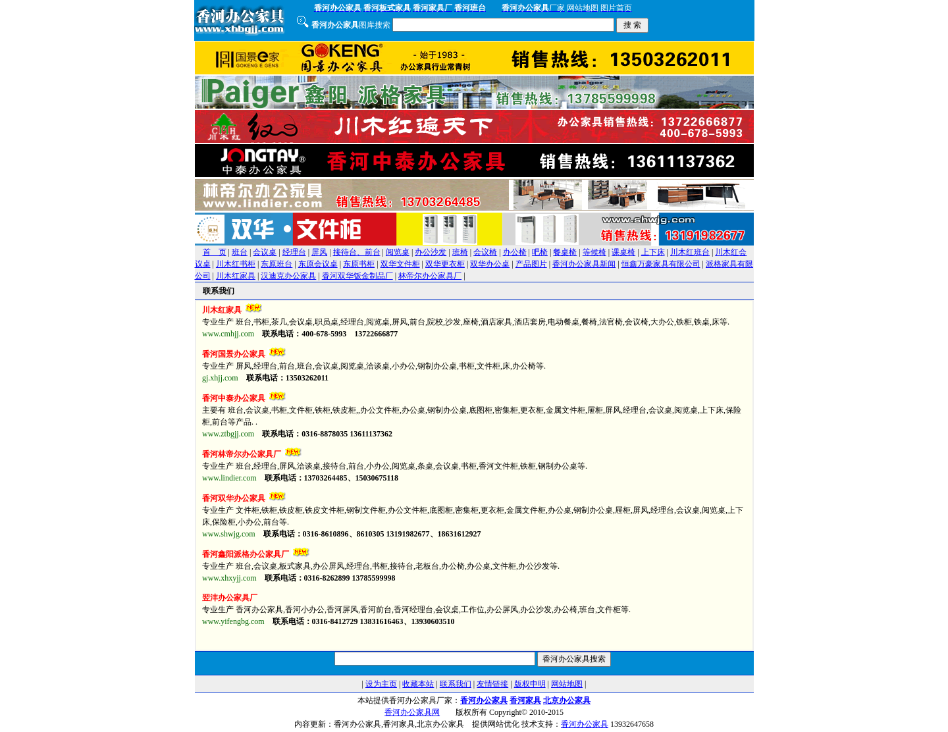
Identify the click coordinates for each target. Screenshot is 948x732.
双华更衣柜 (445, 264)
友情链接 (492, 684)
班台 (240, 252)
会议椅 (485, 252)
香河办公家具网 (412, 712)
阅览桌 (397, 252)
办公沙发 (430, 252)
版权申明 (530, 684)
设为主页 (381, 684)
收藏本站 (418, 684)
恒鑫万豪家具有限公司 (660, 264)
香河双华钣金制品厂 (357, 275)
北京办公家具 (567, 700)
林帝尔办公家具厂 (429, 275)
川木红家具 (235, 275)
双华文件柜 (400, 264)
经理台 (294, 252)
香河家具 (525, 700)
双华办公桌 (490, 264)
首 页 (214, 252)
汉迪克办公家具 (288, 275)
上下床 (653, 252)
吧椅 (540, 252)
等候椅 (594, 252)
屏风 (319, 252)
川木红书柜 (235, 264)
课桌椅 (623, 252)
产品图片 (531, 264)
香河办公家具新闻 (584, 264)
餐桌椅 (565, 252)
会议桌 (264, 252)
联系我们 (455, 684)
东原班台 (276, 264)
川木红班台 (690, 252)
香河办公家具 (484, 700)
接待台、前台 (357, 252)
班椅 (460, 252)
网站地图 (567, 684)
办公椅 (515, 252)
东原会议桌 (318, 264)
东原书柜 (359, 264)
